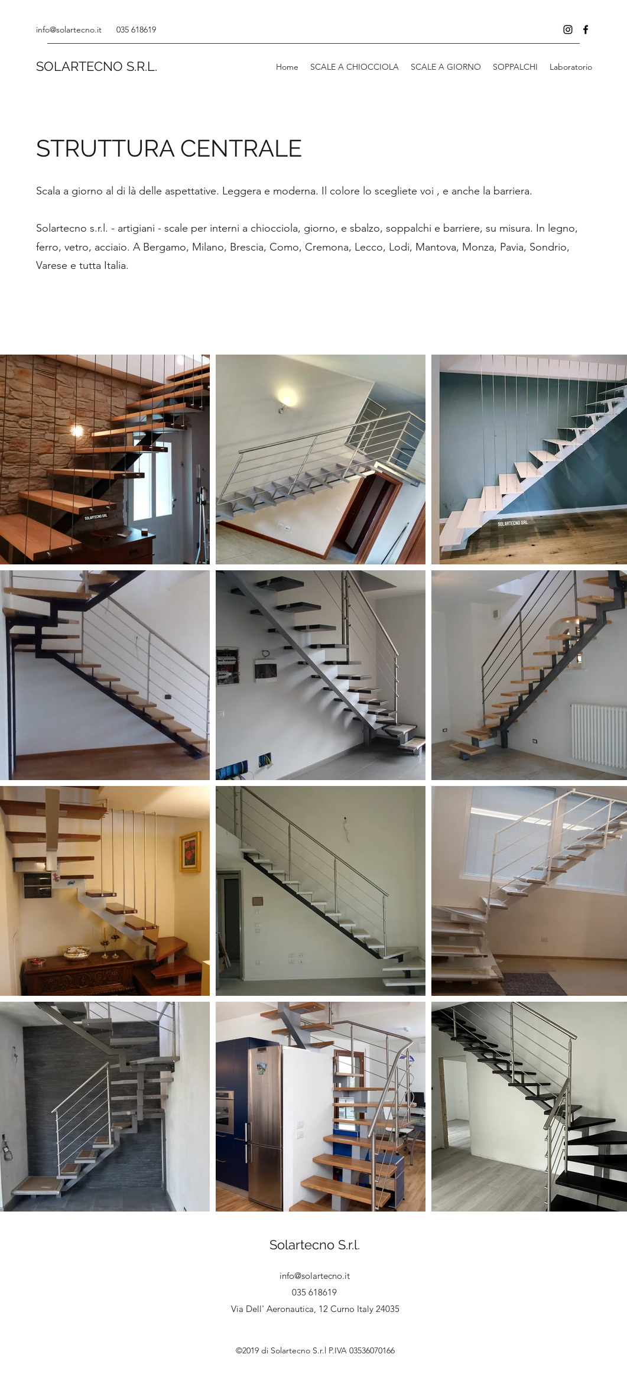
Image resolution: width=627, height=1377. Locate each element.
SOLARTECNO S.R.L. (96, 66)
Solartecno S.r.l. (314, 1244)
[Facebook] (586, 29)
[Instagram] (568, 29)
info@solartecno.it (69, 29)
